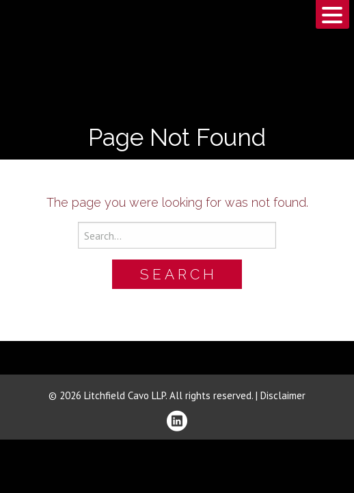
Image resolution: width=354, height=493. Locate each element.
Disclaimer (282, 395)
